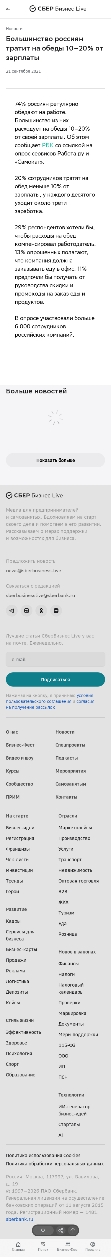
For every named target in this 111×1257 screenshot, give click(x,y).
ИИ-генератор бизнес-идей (74, 1110)
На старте (17, 816)
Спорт (12, 1064)
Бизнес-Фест (20, 745)
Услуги (65, 849)
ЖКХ (63, 902)
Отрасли (67, 816)
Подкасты (67, 758)
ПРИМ (13, 797)
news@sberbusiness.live (33, 570)
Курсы (12, 771)
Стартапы (69, 1124)
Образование (20, 1075)
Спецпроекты (70, 745)
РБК (48, 146)
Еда (62, 923)
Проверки (69, 1002)
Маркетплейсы (75, 828)
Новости (14, 28)
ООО (63, 1056)
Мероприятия (71, 771)
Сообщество (19, 784)
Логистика (17, 981)
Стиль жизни (20, 1020)
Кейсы (13, 1002)
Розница (67, 934)
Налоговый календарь (71, 988)
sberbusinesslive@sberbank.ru (40, 595)
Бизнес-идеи (20, 828)
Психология (19, 1053)
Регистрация (20, 838)
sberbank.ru (19, 1219)
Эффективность (23, 1032)
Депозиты (17, 992)
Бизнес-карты (21, 949)
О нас (12, 732)
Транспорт (70, 859)
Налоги (66, 974)
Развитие (16, 909)
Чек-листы (18, 859)
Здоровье (16, 1043)
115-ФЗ (67, 1045)
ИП (61, 1066)
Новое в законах (77, 952)
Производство (74, 838)
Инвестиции (19, 870)
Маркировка (72, 1013)
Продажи (16, 960)
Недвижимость (75, 870)
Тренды (14, 881)
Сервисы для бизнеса (20, 935)
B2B (62, 891)
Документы (71, 1024)
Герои (12, 891)
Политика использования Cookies (43, 1155)
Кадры (13, 921)
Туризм (66, 913)
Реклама (15, 971)
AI (60, 1135)
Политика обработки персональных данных (55, 1164)
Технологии (71, 1095)
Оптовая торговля (78, 881)
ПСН (63, 1077)
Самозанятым (71, 784)
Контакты (66, 797)
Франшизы (18, 849)
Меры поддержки (78, 1034)
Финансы (68, 963)
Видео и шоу (19, 758)
